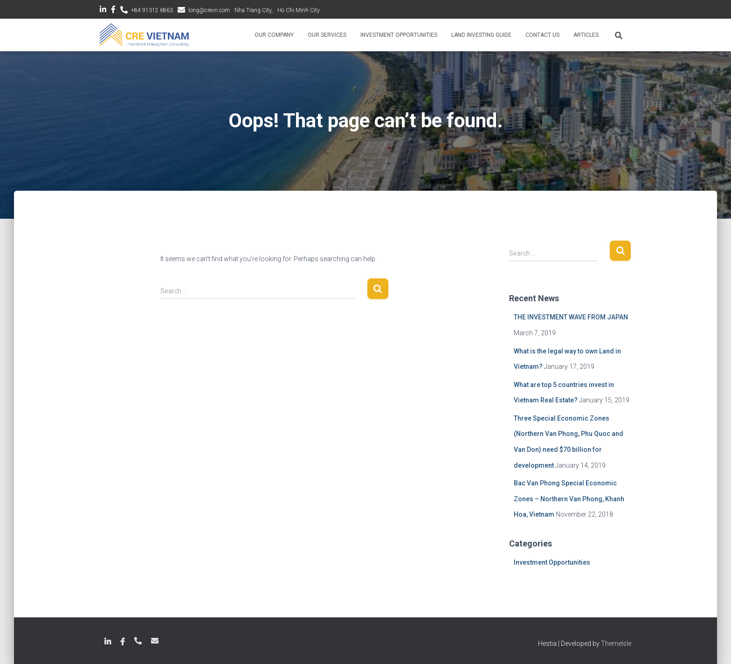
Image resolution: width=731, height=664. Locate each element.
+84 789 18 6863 (138, 640)
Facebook (113, 10)
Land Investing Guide (481, 35)
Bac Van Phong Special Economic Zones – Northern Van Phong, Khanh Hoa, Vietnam (569, 498)
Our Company (274, 35)
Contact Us (542, 35)
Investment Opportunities (398, 35)
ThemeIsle (616, 643)
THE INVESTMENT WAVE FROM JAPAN (571, 317)
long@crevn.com (209, 10)
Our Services (327, 35)
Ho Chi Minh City (298, 10)
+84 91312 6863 (152, 10)
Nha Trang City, (253, 10)
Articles (586, 35)
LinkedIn (103, 10)
